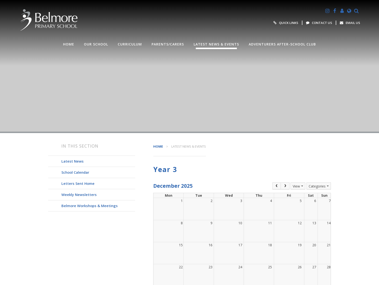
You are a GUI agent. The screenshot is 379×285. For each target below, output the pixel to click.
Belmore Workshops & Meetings (89, 205)
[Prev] (276, 185)
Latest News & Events (188, 146)
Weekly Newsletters (79, 194)
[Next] (285, 185)
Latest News (72, 161)
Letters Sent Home (78, 183)
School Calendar (75, 172)
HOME (158, 146)
